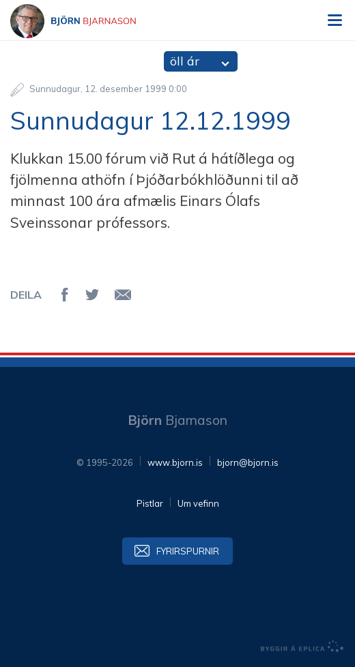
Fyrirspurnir (187, 551)
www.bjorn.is (175, 462)
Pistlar (150, 503)
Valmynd (334, 20)
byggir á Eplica (302, 646)
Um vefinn (198, 503)
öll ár (184, 61)
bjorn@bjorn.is (248, 462)
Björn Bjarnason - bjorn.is (85, 21)
